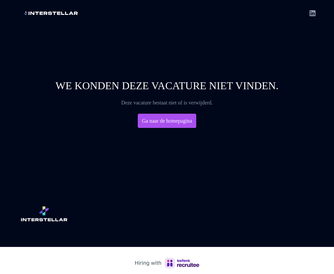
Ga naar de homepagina (167, 120)
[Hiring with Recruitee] (167, 263)
